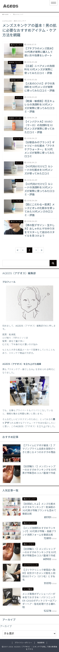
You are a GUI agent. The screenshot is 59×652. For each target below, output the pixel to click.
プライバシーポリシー (23, 643)
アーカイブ (6, 626)
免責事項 (40, 643)
